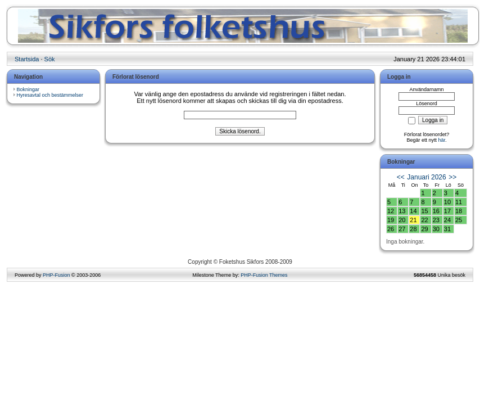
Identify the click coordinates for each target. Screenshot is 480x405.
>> (452, 177)
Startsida (27, 59)
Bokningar (28, 89)
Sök (49, 59)
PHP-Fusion (56, 275)
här (442, 140)
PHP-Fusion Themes (264, 275)
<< (401, 177)
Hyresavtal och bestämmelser (50, 95)
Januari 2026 (426, 177)
